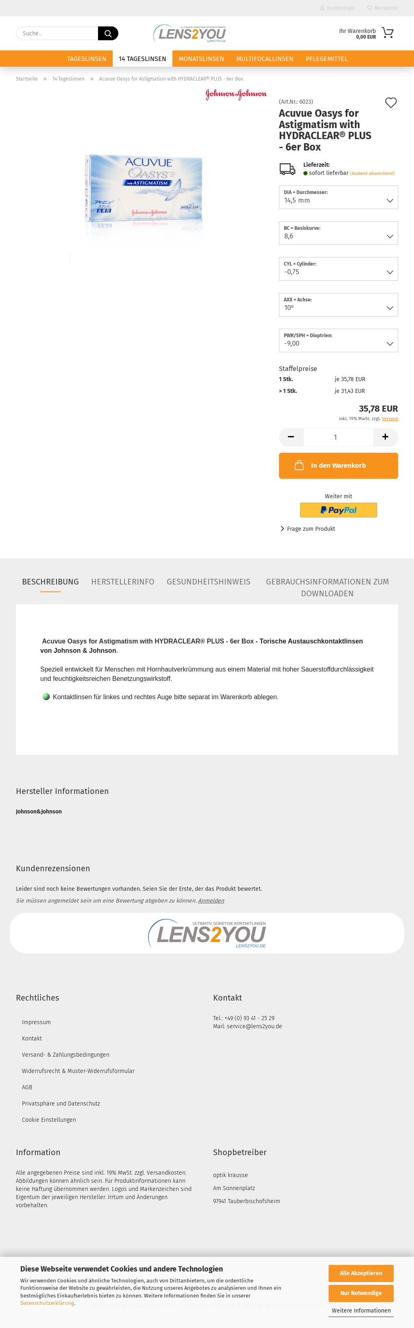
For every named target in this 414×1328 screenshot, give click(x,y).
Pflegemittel (327, 59)
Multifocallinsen (265, 59)
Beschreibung (50, 582)
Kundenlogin (337, 8)
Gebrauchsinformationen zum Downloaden (327, 584)
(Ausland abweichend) (372, 173)
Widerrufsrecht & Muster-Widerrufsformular (78, 1071)
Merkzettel (382, 8)
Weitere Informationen (361, 1310)
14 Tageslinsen (142, 59)
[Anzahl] (338, 437)
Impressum (36, 1022)
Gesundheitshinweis (209, 582)
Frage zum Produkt (311, 529)
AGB (27, 1087)
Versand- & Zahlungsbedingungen (65, 1054)
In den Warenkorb (329, 464)
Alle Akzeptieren (361, 1273)
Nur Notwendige (361, 1293)
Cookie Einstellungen (49, 1119)
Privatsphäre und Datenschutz (61, 1103)
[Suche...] (108, 33)
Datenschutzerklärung (47, 1303)
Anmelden (211, 900)
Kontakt (32, 1038)
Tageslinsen (87, 59)
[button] (291, 437)
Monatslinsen (201, 59)
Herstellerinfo (123, 582)
